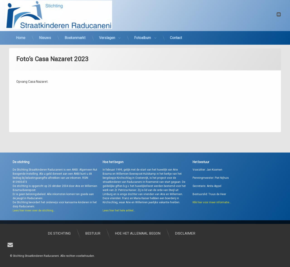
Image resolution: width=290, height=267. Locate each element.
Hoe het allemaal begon (190, 233)
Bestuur (144, 233)
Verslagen (107, 32)
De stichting (111, 233)
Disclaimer (237, 233)
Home (20, 32)
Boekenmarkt (75, 32)
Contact (176, 32)
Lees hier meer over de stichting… (34, 219)
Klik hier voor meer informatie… (212, 211)
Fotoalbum (142, 32)
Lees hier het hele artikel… (119, 219)
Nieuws (45, 32)
